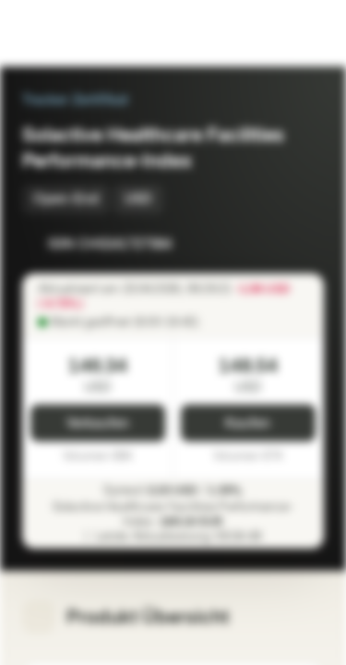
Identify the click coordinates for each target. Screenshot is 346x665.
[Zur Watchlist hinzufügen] (268, 243)
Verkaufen (97, 423)
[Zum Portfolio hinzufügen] (305, 243)
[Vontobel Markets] (72, 33)
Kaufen (247, 423)
